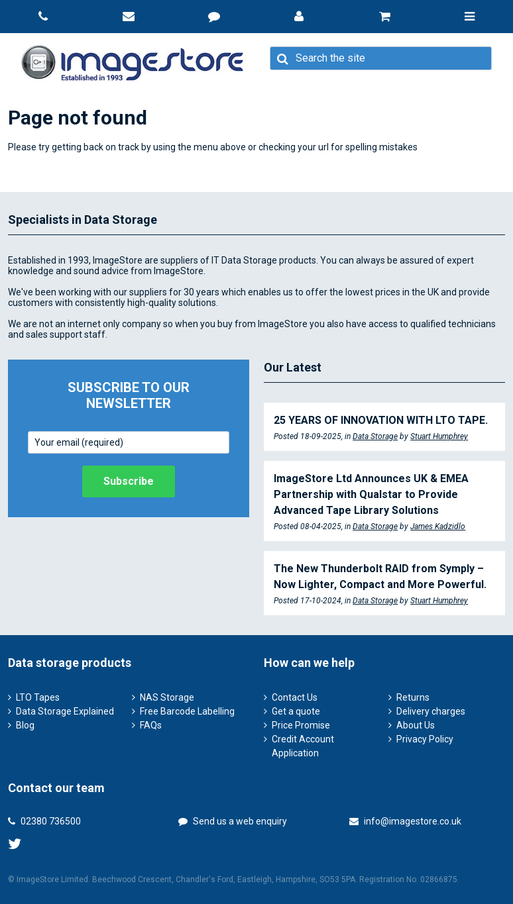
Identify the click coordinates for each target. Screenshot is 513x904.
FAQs (151, 725)
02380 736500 (44, 821)
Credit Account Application (303, 746)
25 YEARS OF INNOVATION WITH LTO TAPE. (381, 420)
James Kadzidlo (437, 526)
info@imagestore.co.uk (405, 821)
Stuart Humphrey (439, 436)
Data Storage (375, 436)
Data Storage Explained (65, 711)
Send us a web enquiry (232, 821)
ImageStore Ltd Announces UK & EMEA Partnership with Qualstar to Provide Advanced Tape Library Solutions (371, 494)
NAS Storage (167, 697)
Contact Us (294, 697)
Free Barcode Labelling (187, 711)
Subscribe (128, 481)
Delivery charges (430, 711)
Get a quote (296, 711)
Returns (412, 697)
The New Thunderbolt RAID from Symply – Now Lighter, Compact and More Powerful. (380, 576)
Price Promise (301, 725)
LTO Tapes (38, 697)
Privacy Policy (424, 739)
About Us (415, 725)
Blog (25, 725)
